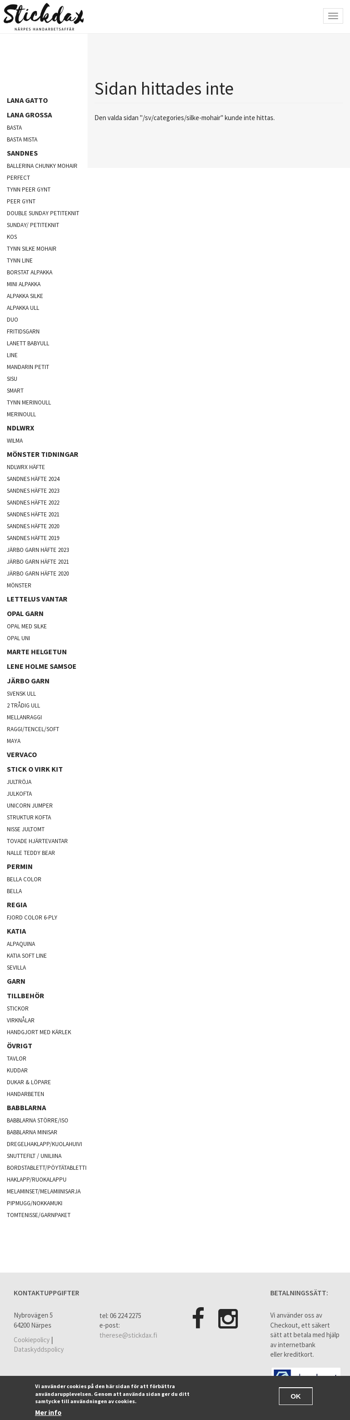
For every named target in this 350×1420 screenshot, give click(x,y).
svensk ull (21, 693)
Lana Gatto (27, 100)
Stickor (18, 1008)
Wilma (15, 441)
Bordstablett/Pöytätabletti (47, 1168)
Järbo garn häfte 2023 (38, 550)
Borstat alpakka (29, 272)
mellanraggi (24, 717)
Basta (14, 127)
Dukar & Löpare (29, 1082)
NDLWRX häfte (26, 467)
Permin (20, 866)
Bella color (24, 879)
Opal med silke (27, 626)
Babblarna (26, 1107)
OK (296, 1397)
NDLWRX (20, 427)
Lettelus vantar (37, 598)
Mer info (48, 1413)
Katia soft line (27, 956)
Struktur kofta (29, 817)
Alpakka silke (25, 296)
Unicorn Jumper (30, 805)
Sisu (12, 379)
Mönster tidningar (42, 454)
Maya (14, 741)
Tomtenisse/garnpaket (39, 1215)
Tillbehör (25, 995)
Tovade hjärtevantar (37, 841)
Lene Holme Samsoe (42, 666)
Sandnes (22, 152)
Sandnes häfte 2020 (33, 526)
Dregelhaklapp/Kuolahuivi (44, 1144)
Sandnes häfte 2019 (33, 538)
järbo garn (28, 680)
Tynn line (20, 260)
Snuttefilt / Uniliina (34, 1156)
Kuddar (17, 1070)
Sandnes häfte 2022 (33, 502)
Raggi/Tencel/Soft (33, 729)
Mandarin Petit (28, 367)
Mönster (19, 585)
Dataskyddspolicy (39, 1349)
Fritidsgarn (23, 331)
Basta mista (22, 139)
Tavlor (16, 1058)
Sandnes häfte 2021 (33, 514)
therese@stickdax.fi (128, 1335)
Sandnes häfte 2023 (33, 491)
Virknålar (21, 1020)
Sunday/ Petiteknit (33, 225)
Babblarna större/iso (37, 1120)
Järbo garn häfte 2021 (38, 562)
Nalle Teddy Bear (31, 853)
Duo (12, 319)
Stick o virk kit (35, 768)
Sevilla (16, 967)
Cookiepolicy (32, 1339)
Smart (15, 390)
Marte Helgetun (37, 651)
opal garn (25, 613)
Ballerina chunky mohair (42, 166)
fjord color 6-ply (32, 917)
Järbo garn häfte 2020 (38, 573)
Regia (17, 904)
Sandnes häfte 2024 (33, 479)
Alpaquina (21, 944)
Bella (14, 891)
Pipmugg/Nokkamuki (34, 1203)
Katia (16, 930)
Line (12, 355)
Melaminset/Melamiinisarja (44, 1191)
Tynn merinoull (29, 402)
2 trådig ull (23, 705)
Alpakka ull (23, 308)
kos (12, 237)
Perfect (18, 178)
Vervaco (22, 754)
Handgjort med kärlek (39, 1032)
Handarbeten (25, 1094)
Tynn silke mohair (32, 249)
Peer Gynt (21, 201)
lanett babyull (28, 343)
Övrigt (19, 1045)
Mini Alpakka (24, 284)
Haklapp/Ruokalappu (37, 1179)
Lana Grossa (29, 114)
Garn (16, 980)
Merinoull (21, 414)
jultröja (19, 782)
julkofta (19, 794)
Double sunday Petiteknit (43, 213)
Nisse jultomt (26, 829)
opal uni (18, 638)
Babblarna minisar (32, 1132)
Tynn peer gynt (29, 189)
